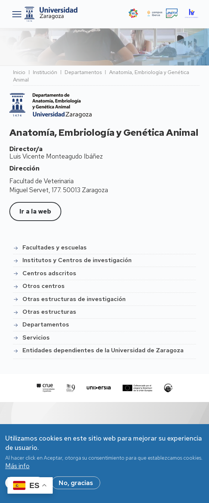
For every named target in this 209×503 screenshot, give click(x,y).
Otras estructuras (49, 312)
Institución (45, 72)
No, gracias (76, 487)
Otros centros (43, 286)
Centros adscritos (49, 273)
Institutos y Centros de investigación (77, 260)
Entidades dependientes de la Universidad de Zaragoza (103, 350)
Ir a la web (35, 211)
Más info (17, 470)
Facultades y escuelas (54, 247)
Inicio (19, 72)
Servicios (36, 337)
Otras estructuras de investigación (74, 299)
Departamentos (83, 72)
